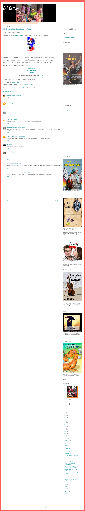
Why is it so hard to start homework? (70, 465)
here (43, 75)
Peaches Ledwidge (10, 95)
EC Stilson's (12, 8)
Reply (7, 98)
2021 (65, 422)
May (66, 487)
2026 (65, 413)
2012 (65, 438)
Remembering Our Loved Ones (71, 453)
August (66, 446)
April (66, 489)
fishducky (8, 119)
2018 (65, 427)
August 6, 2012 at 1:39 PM (25, 172)
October (67, 443)
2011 (65, 497)
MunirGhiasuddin (10, 136)
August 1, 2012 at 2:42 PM (16, 119)
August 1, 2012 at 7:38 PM (19, 136)
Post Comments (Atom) (34, 204)
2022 (65, 420)
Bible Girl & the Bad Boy (70, 451)
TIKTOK (64, 109)
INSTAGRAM (65, 110)
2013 (65, 436)
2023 (65, 418)
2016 (65, 431)
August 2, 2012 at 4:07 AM (18, 152)
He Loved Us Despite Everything (71, 456)
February (67, 493)
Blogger (44, 508)
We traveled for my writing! (70, 458)
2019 (65, 425)
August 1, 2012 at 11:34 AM (20, 95)
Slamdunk (8, 103)
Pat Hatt (8, 144)
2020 (65, 424)
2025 (65, 415)
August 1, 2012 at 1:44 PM (17, 112)
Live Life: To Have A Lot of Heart (71, 463)
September (67, 445)
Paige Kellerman (10, 127)
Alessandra (8, 112)
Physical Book (31, 70)
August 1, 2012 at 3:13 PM (19, 127)
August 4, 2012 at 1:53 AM (17, 163)
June (66, 485)
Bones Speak (67, 476)
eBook (31, 72)
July (66, 484)
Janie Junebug (9, 152)
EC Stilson (67, 45)
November (67, 441)
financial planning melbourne (12, 172)
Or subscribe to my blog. (67, 112)
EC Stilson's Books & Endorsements (16, 22)
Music (26, 22)
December (67, 439)
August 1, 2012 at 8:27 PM (15, 144)
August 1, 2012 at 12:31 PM (16, 103)
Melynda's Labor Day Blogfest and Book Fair (71, 471)
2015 (65, 432)
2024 (65, 416)
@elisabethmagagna (69, 37)
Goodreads (31, 68)
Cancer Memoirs (33, 22)
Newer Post (6, 200)
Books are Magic (28, 84)
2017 (65, 429)
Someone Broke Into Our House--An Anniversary (71, 461)
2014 (65, 434)
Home (5, 22)
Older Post (57, 200)
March (66, 491)
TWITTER (65, 107)
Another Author (15, 82)
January (67, 494)
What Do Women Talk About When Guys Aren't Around (70, 468)
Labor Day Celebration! (69, 454)
